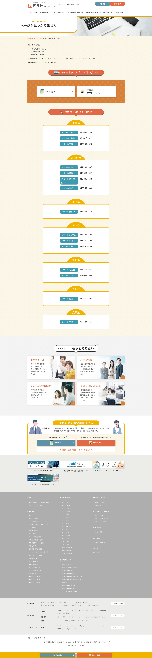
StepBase (77, 629)
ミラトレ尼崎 (65, 545)
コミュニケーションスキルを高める (38, 552)
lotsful (58, 621)
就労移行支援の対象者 (68, 573)
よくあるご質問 (86, 450)
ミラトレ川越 (65, 532)
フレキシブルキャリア (92, 610)
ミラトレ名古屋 (66, 535)
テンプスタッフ (61, 610)
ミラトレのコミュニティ (35, 567)
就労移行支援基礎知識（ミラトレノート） (73, 567)
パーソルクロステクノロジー (48, 605)
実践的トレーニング (34, 558)
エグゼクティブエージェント (69, 617)
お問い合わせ (96, 538)
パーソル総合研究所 (93, 605)
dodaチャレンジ (95, 617)
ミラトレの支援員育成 (35, 537)
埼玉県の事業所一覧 (67, 554)
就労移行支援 (30, 511)
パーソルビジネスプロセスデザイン (81, 602)
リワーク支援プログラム (35, 570)
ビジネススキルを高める (35, 555)
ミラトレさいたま (66, 526)
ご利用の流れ (32, 528)
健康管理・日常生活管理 (35, 549)
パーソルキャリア (62, 605)
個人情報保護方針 (48, 642)
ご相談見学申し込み (93, 91)
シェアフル (65, 621)
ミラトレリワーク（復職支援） (101, 511)
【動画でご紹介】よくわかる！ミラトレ (39, 525)
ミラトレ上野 (65, 502)
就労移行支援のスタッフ (68, 585)
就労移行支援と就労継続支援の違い (71, 579)
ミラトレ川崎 (65, 520)
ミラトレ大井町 (66, 505)
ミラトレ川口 (65, 529)
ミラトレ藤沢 (65, 517)
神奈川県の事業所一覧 (68, 551)
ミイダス (86, 617)
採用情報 (95, 642)
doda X (104, 617)
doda (58, 617)
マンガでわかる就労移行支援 (69, 591)
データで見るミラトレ (35, 522)
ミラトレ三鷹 (65, 508)
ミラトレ (73, 621)
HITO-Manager (91, 626)
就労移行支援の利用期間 (68, 588)
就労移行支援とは (66, 564)
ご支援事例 (98, 505)
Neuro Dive (81, 621)
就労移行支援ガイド (65, 560)
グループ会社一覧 (118, 603)
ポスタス (59, 629)
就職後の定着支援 (33, 564)
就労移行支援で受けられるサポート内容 (72, 576)
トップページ (62, 58)
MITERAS (99, 626)
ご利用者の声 (32, 573)
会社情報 (86, 642)
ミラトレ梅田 (65, 542)
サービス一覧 (118, 615)
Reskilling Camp (68, 629)
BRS (80, 617)
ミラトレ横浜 (65, 514)
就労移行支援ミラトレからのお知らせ (39, 502)
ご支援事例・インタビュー (100, 498)
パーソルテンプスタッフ (63, 602)
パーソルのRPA (61, 626)
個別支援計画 (32, 546)
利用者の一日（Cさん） (35, 582)
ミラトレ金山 (65, 538)
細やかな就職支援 (33, 561)
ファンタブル (80, 610)
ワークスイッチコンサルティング (75, 626)
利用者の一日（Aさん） (35, 576)
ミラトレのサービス (34, 518)
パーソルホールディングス (47, 602)
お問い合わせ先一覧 (100, 542)
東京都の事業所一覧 (67, 548)
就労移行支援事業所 (69, 450)
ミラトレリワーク (99, 515)
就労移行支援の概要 (67, 570)
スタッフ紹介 (32, 534)
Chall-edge (103, 610)
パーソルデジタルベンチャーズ (78, 605)
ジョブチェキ (70, 610)
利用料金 (64, 582)
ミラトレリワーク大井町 (101, 518)
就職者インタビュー (100, 502)
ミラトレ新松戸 (66, 523)
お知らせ (29, 498)
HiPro (87, 621)
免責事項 (95, 548)
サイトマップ (77, 58)
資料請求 (50, 91)
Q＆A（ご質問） (97, 528)
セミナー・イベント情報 (35, 505)
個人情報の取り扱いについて (65, 642)
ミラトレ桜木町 (66, 511)
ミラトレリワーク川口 (101, 522)
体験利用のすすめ (33, 531)
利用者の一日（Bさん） (35, 579)
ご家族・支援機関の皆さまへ (36, 540)
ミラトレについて (33, 515)
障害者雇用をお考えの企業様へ (37, 543)
